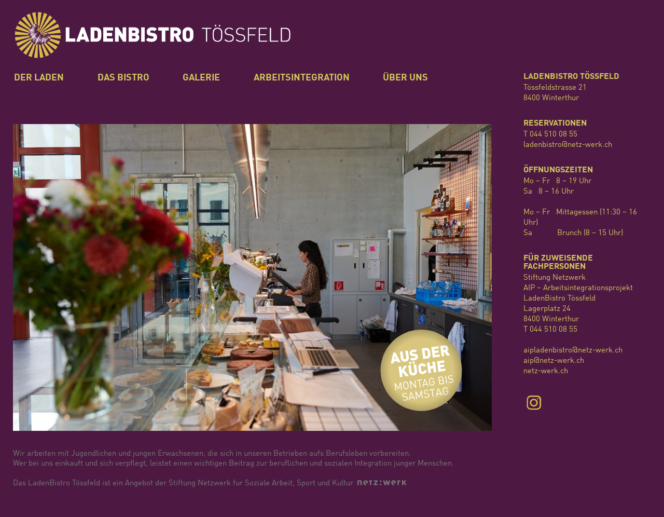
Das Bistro (123, 78)
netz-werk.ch (545, 371)
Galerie (201, 78)
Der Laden (39, 78)
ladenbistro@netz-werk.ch (567, 145)
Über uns (405, 78)
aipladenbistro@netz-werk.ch (572, 351)
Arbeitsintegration (302, 78)
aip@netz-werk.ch (553, 361)
